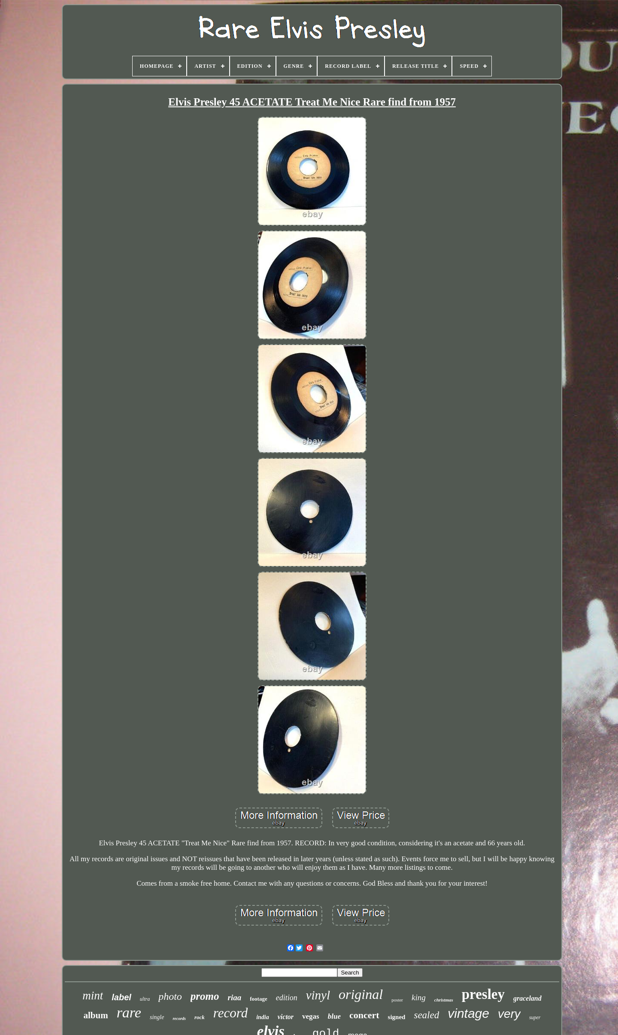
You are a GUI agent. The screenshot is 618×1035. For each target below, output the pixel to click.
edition (286, 997)
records (179, 1018)
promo (205, 996)
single (157, 1017)
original (361, 994)
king (419, 997)
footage (258, 999)
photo (170, 996)
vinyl (318, 995)
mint (92, 995)
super (535, 1017)
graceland (527, 998)
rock (199, 1017)
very (509, 1013)
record (230, 1012)
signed (397, 1017)
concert (364, 1015)
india (262, 1017)
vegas (310, 1016)
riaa (235, 997)
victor (286, 1016)
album (95, 1015)
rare (129, 1012)
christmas (443, 999)
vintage (468, 1013)
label (121, 997)
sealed (426, 1015)
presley (483, 994)
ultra (145, 999)
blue (334, 1016)
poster (397, 999)
